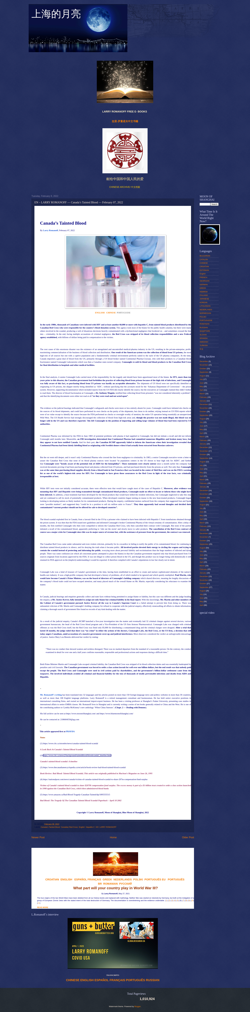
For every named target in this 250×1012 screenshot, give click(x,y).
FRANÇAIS (94, 879)
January (203, 401)
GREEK (203, 288)
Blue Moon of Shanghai (132, 812)
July (201, 379)
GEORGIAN (204, 281)
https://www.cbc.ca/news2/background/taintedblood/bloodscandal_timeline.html (77, 755)
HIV (97, 827)
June (202, 383)
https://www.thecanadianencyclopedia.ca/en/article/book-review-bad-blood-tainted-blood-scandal (84, 767)
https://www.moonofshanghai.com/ (81, 713)
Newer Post (38, 837)
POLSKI (203, 317)
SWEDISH (204, 342)
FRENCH (203, 277)
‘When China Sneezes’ (104, 707)
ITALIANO (204, 295)
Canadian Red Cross (69, 827)
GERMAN (204, 285)
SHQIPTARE (205, 331)
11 (39, 903)
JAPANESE (204, 299)
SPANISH (204, 338)
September (204, 372)
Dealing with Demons (136, 707)
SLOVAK (203, 335)
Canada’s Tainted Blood (50, 827)
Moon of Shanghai (113, 812)
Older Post (188, 837)
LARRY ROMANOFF (107, 827)
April (201, 390)
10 (192, 900)
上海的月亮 (56, 15)
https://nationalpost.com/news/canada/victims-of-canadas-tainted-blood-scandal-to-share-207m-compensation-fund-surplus (95, 779)
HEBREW (204, 292)
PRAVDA (70, 731)
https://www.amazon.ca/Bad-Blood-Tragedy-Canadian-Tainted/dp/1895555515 (76, 794)
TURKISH (204, 345)
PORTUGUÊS (135, 980)
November (204, 365)
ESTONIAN (204, 270)
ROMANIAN (204, 324)
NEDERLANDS (206, 310)
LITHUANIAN (205, 306)
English (82, 827)
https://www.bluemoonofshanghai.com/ (116, 713)
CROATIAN (204, 266)
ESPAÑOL (102, 980)
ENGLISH (87, 980)
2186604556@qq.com (69, 719)
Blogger (137, 1006)
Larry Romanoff (96, 812)
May (201, 386)
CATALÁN (204, 259)
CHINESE (72, 980)
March (202, 394)
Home (113, 837)
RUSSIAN (152, 980)
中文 (201, 349)
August (202, 376)
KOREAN (203, 302)
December (204, 361)
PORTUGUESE (206, 320)
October (203, 368)
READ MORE (42, 907)
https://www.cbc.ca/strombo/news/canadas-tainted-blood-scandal (70, 743)
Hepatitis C (90, 827)
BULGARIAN (205, 256)
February (203, 397)
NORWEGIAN (205, 313)
